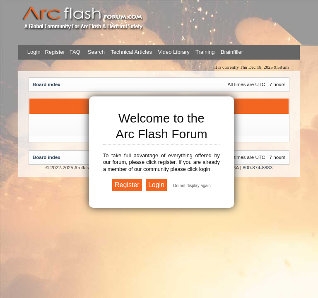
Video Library (173, 52)
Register (54, 52)
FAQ (74, 52)
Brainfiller (232, 52)
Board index (46, 84)
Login (34, 52)
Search (95, 52)
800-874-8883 (257, 167)
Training (204, 52)
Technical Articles (131, 52)
